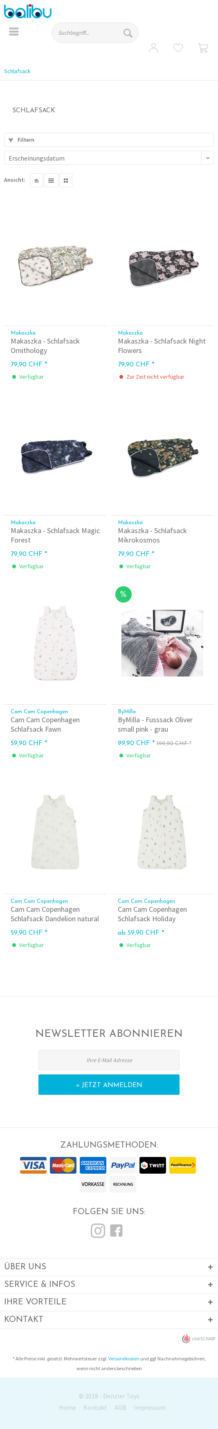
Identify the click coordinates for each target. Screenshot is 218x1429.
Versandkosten (123, 1358)
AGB (120, 1407)
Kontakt (95, 1407)
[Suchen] (129, 32)
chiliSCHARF (199, 1338)
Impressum (150, 1407)
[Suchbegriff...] (95, 32)
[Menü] (14, 32)
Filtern (21, 139)
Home (67, 1407)
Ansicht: (14, 179)
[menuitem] (14, 32)
